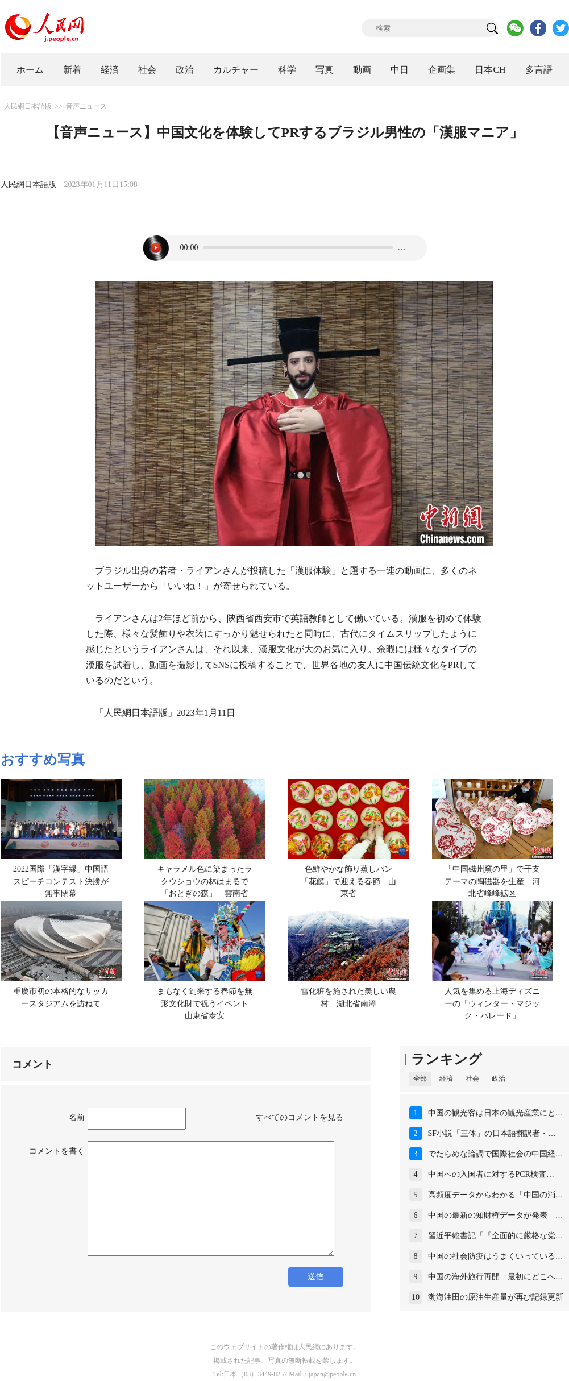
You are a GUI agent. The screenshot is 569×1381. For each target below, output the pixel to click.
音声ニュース (86, 106)
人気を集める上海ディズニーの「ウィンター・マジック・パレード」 (492, 1003)
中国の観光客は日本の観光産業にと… (495, 1113)
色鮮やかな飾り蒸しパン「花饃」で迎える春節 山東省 (348, 881)
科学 (287, 69)
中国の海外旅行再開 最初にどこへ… (495, 1276)
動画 (362, 69)
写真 (324, 69)
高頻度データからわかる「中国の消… (495, 1195)
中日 (400, 69)
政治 (185, 69)
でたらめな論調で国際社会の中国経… (495, 1154)
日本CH (490, 69)
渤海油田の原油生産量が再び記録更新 (495, 1297)
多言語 (539, 69)
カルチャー (236, 69)
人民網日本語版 (28, 106)
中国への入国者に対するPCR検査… (491, 1174)
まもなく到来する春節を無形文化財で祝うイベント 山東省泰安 (206, 1003)
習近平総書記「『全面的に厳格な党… (495, 1235)
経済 (110, 69)
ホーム (30, 69)
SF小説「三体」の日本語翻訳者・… (492, 1133)
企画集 (441, 69)
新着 (72, 69)
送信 (315, 1276)
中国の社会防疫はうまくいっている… (495, 1256)
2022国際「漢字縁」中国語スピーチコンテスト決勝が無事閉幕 (61, 881)
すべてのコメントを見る (299, 1117)
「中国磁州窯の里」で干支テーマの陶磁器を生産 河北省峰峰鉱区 (492, 881)
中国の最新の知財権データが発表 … (495, 1215)
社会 (147, 69)
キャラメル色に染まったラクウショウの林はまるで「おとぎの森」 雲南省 (204, 881)
